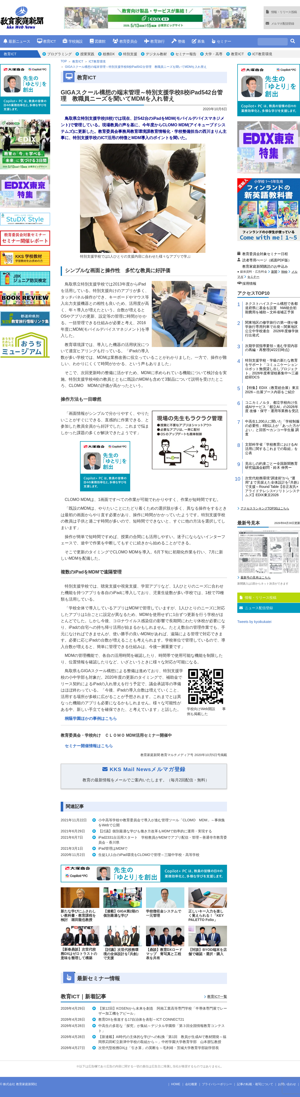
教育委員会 (125, 41)
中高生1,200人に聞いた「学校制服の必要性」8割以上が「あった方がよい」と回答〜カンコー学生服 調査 (272, 427)
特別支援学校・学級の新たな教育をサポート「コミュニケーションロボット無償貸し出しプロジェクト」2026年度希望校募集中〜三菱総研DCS (271, 368)
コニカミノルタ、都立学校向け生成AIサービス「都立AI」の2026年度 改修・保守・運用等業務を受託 (272, 406)
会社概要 (191, 1084)
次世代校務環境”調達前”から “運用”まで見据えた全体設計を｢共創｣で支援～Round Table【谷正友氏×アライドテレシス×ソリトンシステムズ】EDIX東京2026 (272, 486)
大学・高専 (213, 54)
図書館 (98, 41)
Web (284, 271)
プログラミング (59, 54)
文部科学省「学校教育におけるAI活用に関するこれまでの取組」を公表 (271, 448)
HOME (175, 1084)
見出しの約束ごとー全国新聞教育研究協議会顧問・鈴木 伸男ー (271, 465)
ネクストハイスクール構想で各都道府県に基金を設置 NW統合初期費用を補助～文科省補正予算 (271, 308)
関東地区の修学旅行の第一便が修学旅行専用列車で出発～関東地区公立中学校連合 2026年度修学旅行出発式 (271, 328)
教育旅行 (154, 41)
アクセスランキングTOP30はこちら (265, 508)
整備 (178, 41)
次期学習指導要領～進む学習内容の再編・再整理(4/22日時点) (271, 348)
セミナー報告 (185, 54)
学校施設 (73, 41)
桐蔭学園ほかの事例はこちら (91, 718)
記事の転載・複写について (255, 1084)
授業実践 (87, 54)
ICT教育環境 (262, 54)
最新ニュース (17, 41)
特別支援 (130, 54)
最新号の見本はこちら (256, 577)
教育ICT (46, 41)
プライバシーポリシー (217, 1084)
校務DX (109, 54)
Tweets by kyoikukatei (254, 622)
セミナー (221, 41)
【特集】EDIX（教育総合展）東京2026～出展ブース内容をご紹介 (272, 390)
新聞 (274, 271)
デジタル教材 (156, 54)
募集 (198, 41)
